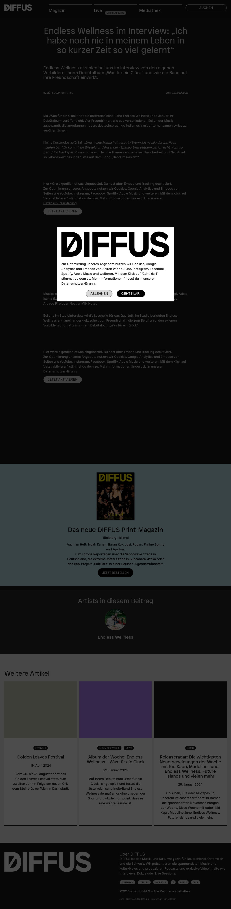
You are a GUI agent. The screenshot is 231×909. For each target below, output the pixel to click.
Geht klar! (131, 293)
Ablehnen (99, 293)
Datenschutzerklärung (78, 283)
